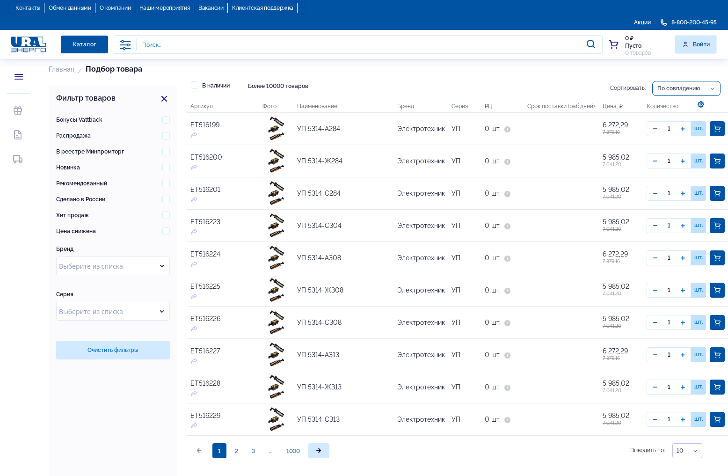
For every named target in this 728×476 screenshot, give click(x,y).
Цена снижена (76, 231)
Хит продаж (72, 215)
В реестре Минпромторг (90, 151)
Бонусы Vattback (79, 120)
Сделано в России (80, 199)
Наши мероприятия (164, 8)
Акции (642, 22)
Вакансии (211, 8)
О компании (115, 8)
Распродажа (73, 135)
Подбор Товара (114, 69)
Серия (64, 294)
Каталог (84, 44)
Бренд (64, 249)
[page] (318, 450)
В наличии (210, 85)
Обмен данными (70, 8)
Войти (696, 44)
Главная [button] (61, 69)
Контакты (27, 8)
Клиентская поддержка (262, 8)
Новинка (68, 167)
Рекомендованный (81, 183)
